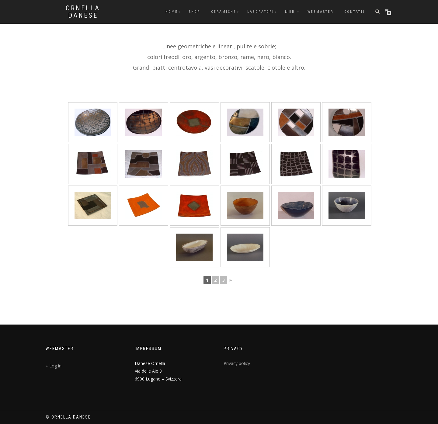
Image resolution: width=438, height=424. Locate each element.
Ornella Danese (83, 12)
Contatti (354, 12)
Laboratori (260, 12)
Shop (194, 12)
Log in (55, 366)
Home (171, 12)
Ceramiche (223, 12)
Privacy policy (237, 363)
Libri (291, 12)
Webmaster (320, 12)
